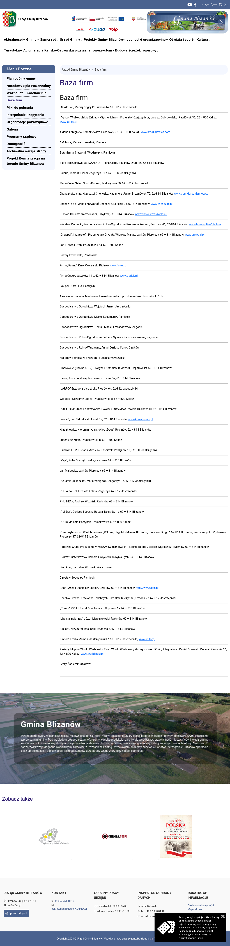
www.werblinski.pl (92, 653)
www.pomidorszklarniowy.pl (191, 193)
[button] (220, 4)
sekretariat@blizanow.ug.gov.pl (69, 908)
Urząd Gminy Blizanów (25, 19)
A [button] (202, 4)
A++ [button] (213, 4)
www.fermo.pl (118, 265)
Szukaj (69, 25)
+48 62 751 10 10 (64, 901)
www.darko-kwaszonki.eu (151, 214)
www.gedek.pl (129, 275)
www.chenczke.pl (161, 204)
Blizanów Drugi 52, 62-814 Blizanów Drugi (20, 903)
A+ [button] (207, 4)
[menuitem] (13, 39)
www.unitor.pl (147, 639)
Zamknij (223, 916)
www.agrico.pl (68, 121)
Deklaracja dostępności (201, 905)
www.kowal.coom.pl (140, 419)
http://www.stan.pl (147, 588)
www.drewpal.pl (194, 234)
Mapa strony (195, 909)
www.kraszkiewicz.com (155, 132)
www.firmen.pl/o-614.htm (205, 224)
